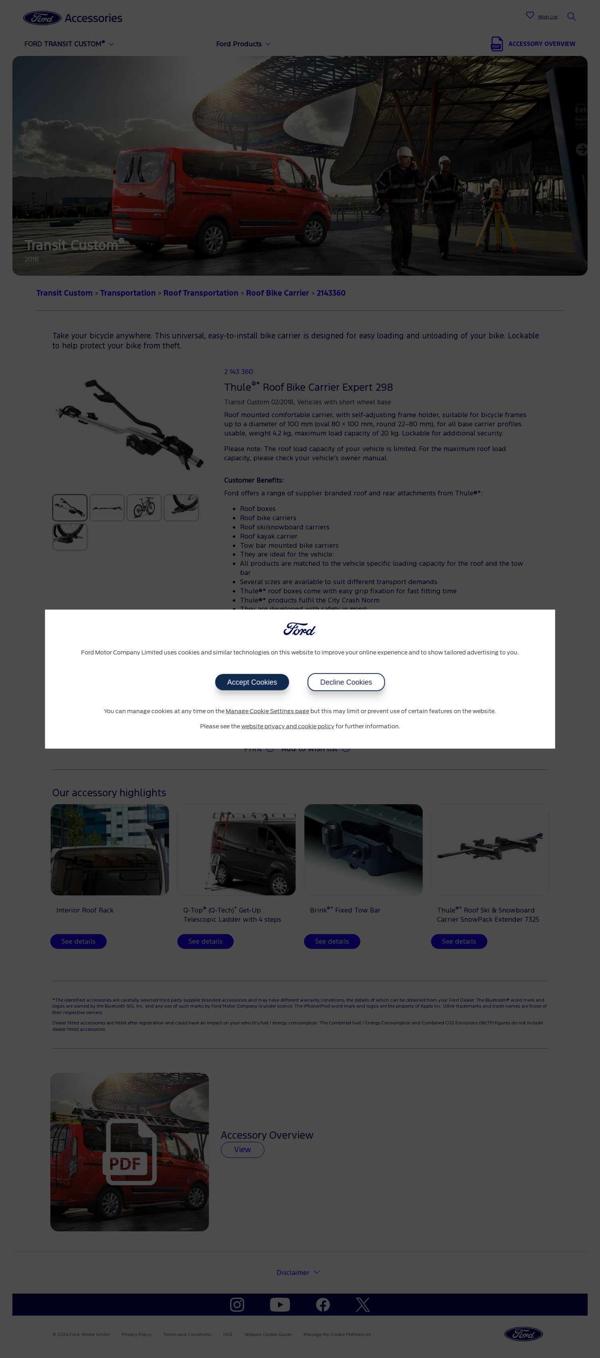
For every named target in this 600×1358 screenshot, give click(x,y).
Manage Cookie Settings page (267, 711)
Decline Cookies (346, 682)
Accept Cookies (252, 682)
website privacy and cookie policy (287, 726)
